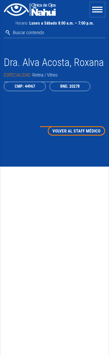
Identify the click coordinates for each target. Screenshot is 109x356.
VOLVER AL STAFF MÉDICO (76, 131)
